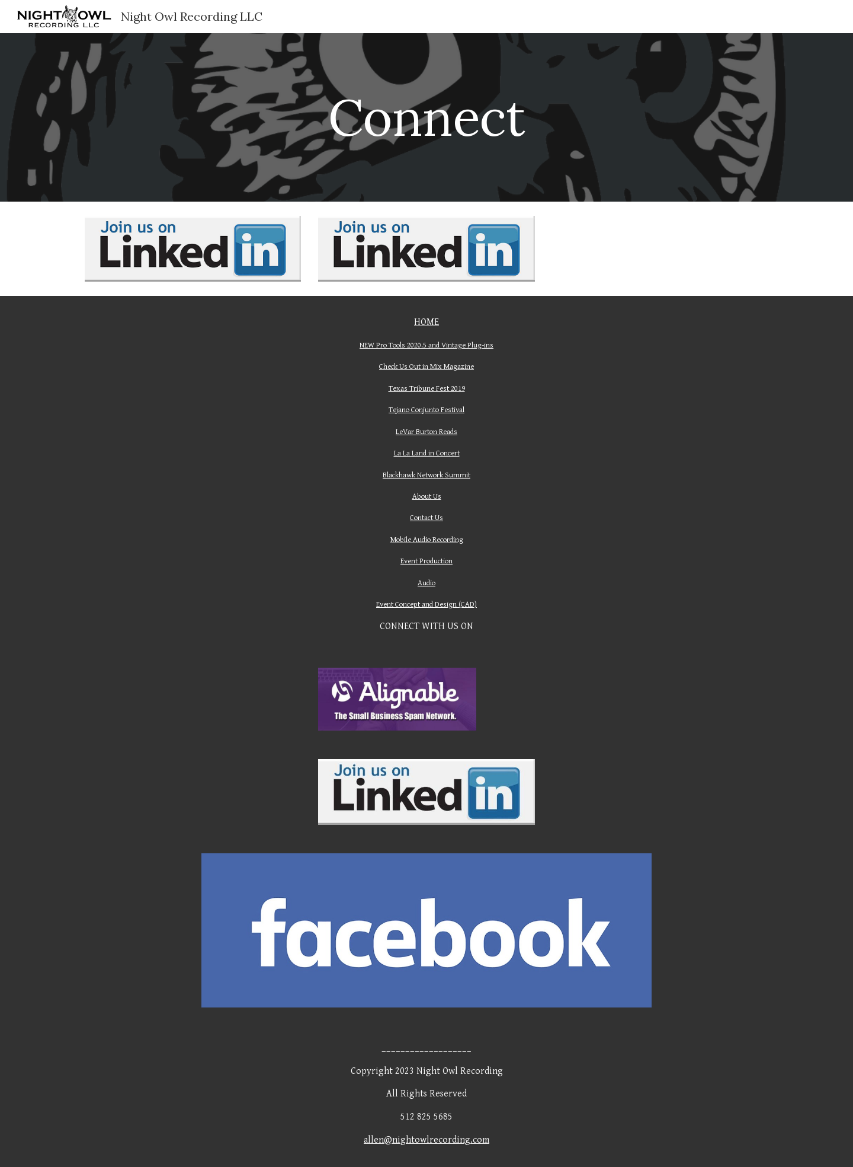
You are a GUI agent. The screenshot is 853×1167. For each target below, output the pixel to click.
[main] (426, 117)
